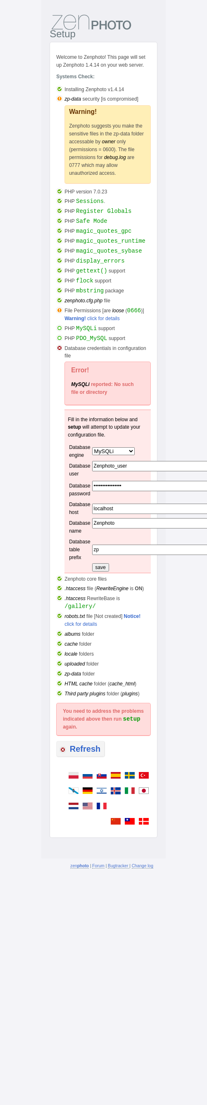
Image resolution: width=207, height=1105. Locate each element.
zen (79, 866)
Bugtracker (118, 866)
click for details (92, 318)
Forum (98, 866)
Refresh (79, 748)
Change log (142, 866)
